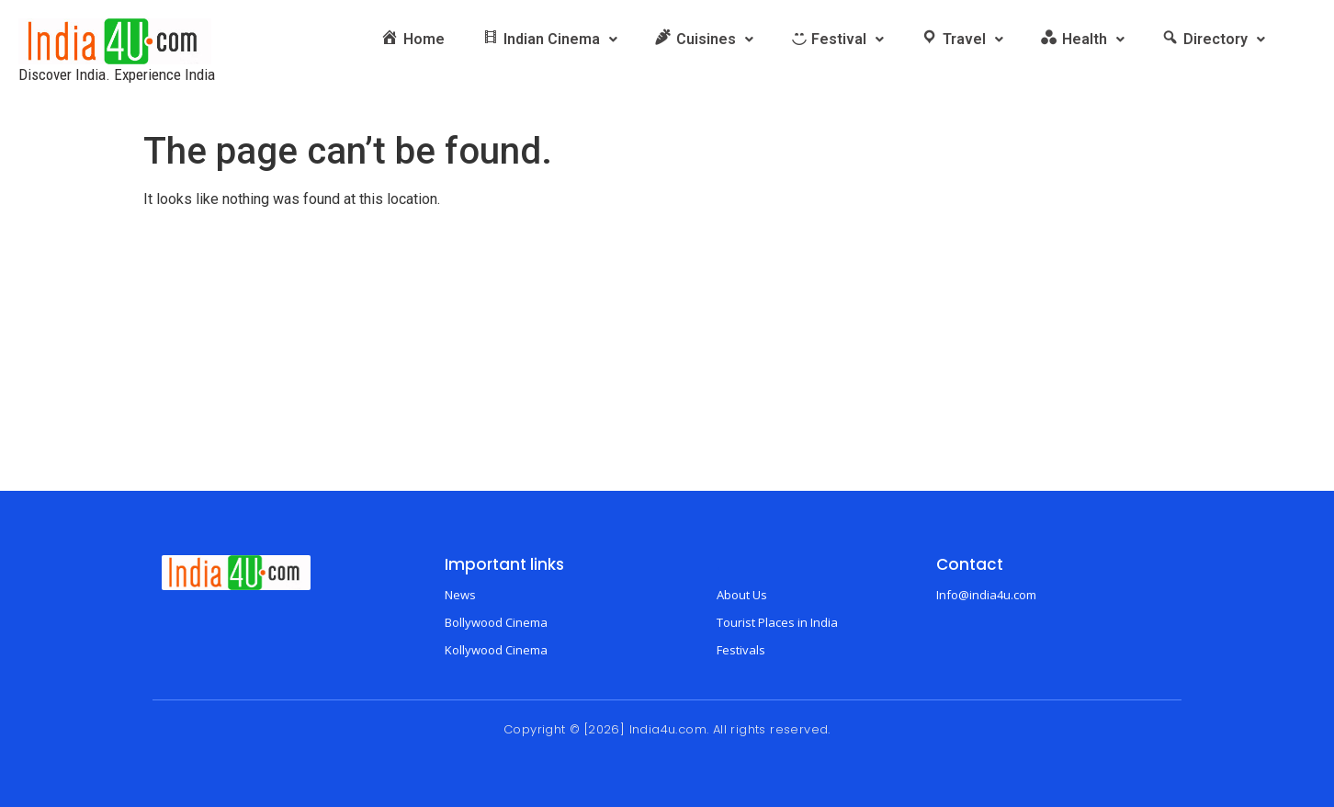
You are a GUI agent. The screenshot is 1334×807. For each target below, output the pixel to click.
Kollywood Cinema (496, 650)
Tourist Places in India (777, 622)
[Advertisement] (667, 353)
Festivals (741, 650)
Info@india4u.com (986, 594)
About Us (742, 594)
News (460, 594)
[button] (549, 39)
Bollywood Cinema (496, 622)
